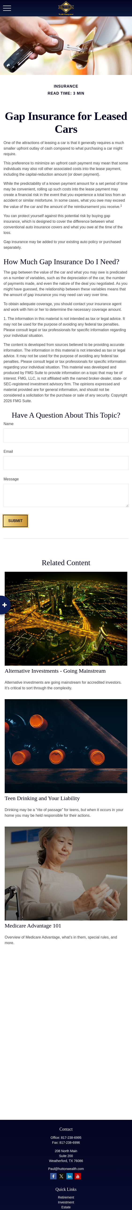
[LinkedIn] (69, 1176)
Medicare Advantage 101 (33, 926)
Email (8, 451)
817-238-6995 (71, 1137)
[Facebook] (53, 1176)
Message (11, 479)
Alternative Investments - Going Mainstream (55, 671)
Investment (66, 1202)
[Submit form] (15, 521)
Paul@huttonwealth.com (66, 1169)
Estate (66, 1207)
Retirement (66, 1197)
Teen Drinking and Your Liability (42, 798)
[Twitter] (61, 1176)
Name (9, 424)
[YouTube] (78, 1176)
